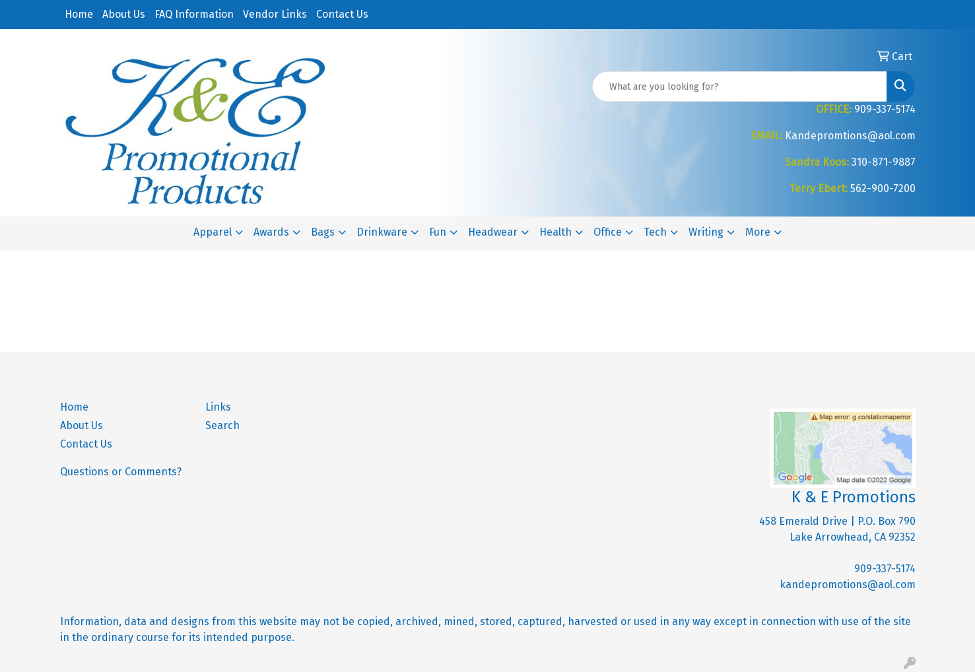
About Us (123, 14)
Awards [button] (271, 232)
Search (222, 425)
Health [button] (555, 232)
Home (79, 14)
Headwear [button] (493, 232)
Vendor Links (275, 14)
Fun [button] (437, 232)
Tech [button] (655, 232)
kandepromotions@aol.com (848, 584)
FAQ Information (194, 14)
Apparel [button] (212, 232)
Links (218, 407)
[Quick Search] (739, 86)
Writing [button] (706, 232)
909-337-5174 (885, 568)
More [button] (757, 232)
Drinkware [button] (381, 232)
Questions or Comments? (121, 471)
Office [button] (607, 232)
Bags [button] (323, 232)
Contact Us (342, 14)
